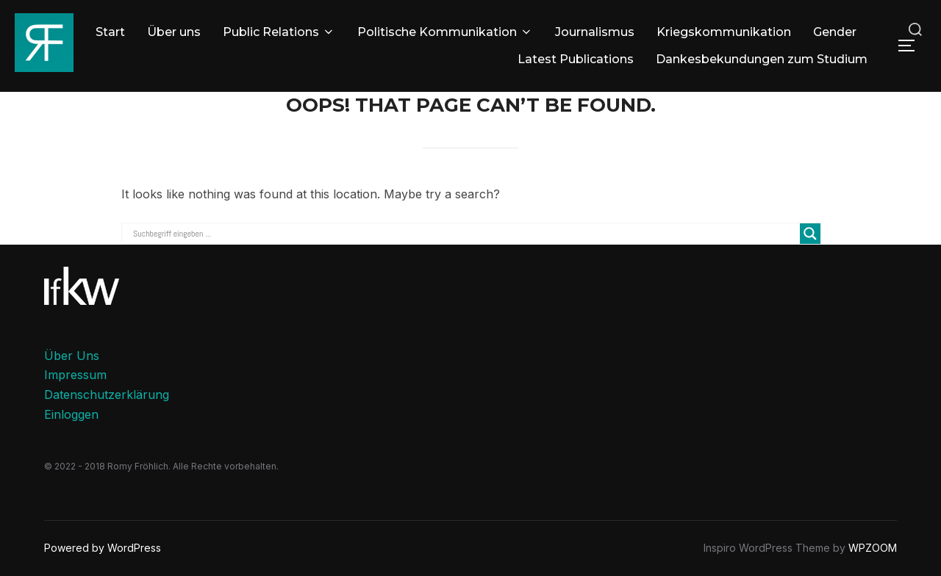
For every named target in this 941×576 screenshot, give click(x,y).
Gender (834, 32)
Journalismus (594, 32)
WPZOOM (872, 547)
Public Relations (279, 32)
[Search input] (464, 233)
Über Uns (71, 355)
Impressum (75, 374)
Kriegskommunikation (723, 32)
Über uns (174, 32)
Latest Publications (576, 59)
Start (110, 32)
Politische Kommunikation (445, 32)
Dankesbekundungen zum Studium (761, 59)
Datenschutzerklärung (106, 394)
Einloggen (71, 414)
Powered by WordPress (102, 547)
